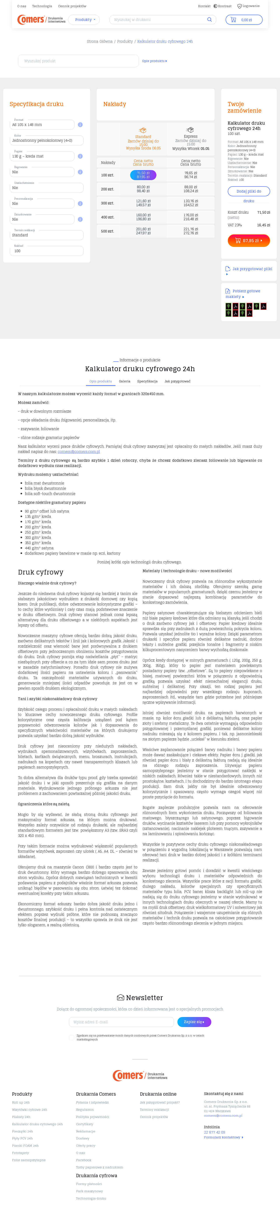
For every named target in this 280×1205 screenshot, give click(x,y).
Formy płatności (89, 1184)
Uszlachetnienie (24, 183)
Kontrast (222, 6)
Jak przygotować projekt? (160, 1102)
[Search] (163, 19)
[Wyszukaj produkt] (78, 61)
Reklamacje (85, 1131)
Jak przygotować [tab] (178, 381)
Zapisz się (194, 1022)
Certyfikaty (84, 1124)
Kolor (17, 135)
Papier (18, 151)
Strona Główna (100, 41)
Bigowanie (20, 167)
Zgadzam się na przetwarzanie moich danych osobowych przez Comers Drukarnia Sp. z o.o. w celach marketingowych (140, 1038)
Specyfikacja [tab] (147, 381)
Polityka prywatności (92, 1117)
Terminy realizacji (154, 1109)
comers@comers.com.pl (79, 452)
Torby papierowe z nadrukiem (99, 1167)
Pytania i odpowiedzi (92, 1102)
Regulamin (85, 1109)
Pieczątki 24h (22, 1131)
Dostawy (82, 1138)
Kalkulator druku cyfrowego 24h (165, 41)
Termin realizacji (24, 230)
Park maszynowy (89, 1191)
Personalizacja (23, 198)
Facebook (83, 1160)
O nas (21, 6)
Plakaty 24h (21, 1117)
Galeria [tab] (124, 381)
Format (18, 119)
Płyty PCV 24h (22, 1138)
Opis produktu (155, 61)
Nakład (18, 245)
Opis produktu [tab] (100, 381)
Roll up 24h (21, 1102)
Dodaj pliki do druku (249, 192)
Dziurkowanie (23, 214)
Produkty (125, 41)
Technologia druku (91, 1198)
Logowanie (249, 6)
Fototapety (20, 1152)
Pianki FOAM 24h (25, 1145)
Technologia (42, 6)
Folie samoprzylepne (29, 1160)
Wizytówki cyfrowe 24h (29, 1109)
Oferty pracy (85, 1145)
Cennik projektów (72, 6)
